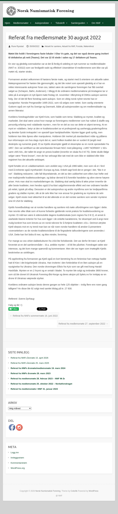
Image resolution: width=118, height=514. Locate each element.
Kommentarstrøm (19, 463)
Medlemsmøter (20, 23)
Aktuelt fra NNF (68, 46)
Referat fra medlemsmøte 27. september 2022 (83, 323)
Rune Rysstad (17, 46)
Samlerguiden (78, 23)
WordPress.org (18, 468)
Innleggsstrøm (17, 457)
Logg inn (15, 452)
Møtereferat (89, 46)
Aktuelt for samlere (53, 46)
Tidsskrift (60, 23)
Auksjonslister (42, 23)
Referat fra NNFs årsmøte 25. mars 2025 (30, 363)
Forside (79, 46)
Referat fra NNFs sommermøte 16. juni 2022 (34, 315)
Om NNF (96, 23)
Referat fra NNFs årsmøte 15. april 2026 (29, 358)
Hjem (7, 23)
